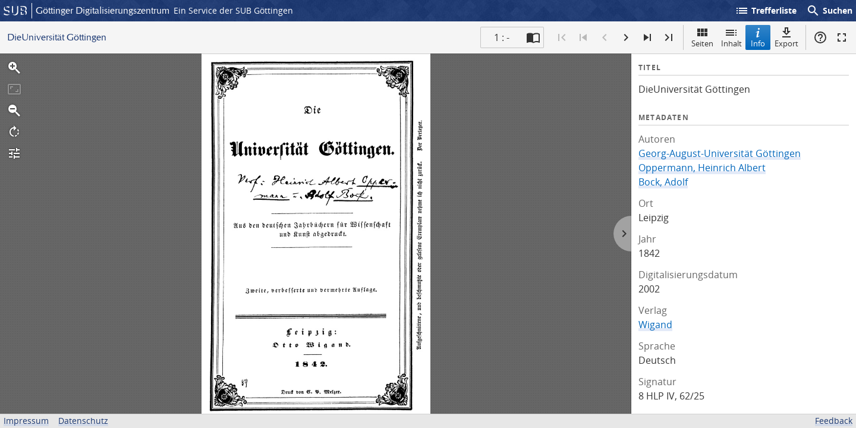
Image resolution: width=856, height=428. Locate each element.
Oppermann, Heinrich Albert (702, 167)
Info (758, 37)
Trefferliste (766, 11)
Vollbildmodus (842, 37)
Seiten (702, 37)
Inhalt (731, 37)
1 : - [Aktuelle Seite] (501, 37)
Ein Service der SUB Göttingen (233, 10)
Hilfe (820, 37)
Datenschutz (83, 420)
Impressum (26, 420)
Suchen (829, 11)
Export (786, 37)
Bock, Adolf (663, 181)
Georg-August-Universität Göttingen (719, 153)
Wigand (655, 324)
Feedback (833, 420)
